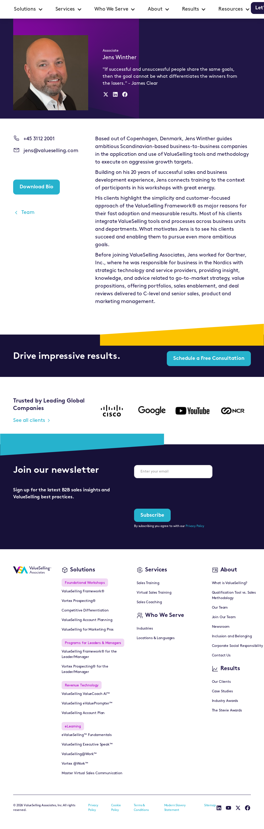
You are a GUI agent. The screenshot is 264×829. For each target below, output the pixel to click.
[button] (28, 9)
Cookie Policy (116, 808)
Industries (145, 629)
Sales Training (148, 583)
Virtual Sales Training (154, 593)
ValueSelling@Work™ (79, 754)
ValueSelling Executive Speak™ (87, 745)
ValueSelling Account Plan (83, 713)
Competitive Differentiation (85, 611)
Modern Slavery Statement (175, 808)
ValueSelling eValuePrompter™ (87, 704)
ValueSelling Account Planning (87, 620)
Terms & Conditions (141, 808)
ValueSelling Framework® (83, 591)
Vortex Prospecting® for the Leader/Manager (85, 669)
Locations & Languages (156, 638)
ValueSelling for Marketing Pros (87, 630)
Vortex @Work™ (75, 764)
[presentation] (173, 492)
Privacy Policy (195, 526)
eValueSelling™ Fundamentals (87, 735)
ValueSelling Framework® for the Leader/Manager (89, 654)
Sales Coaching (149, 602)
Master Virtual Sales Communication (92, 773)
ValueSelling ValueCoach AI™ (86, 694)
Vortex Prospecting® (79, 601)
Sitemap (210, 805)
